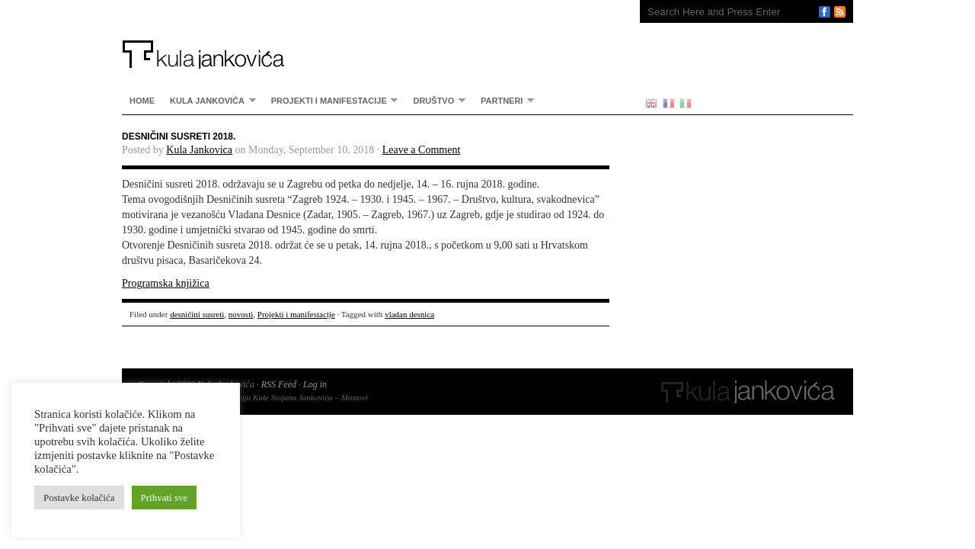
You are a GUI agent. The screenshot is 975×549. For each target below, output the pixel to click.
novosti (241, 314)
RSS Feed (278, 384)
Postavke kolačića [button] (79, 497)
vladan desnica (409, 314)
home (142, 100)
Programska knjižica (165, 283)
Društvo (435, 100)
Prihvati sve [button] (164, 497)
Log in (315, 384)
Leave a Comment (421, 150)
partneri (503, 100)
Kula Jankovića (365, 34)
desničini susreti (197, 314)
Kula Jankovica (199, 150)
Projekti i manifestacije (331, 100)
